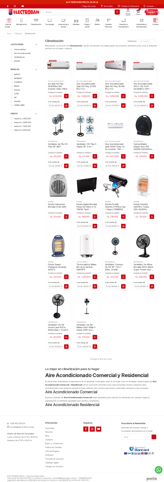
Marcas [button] (15, 69)
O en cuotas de (53, 102)
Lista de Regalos (52, 448)
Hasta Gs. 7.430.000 (22, 126)
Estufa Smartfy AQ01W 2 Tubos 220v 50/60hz (141, 207)
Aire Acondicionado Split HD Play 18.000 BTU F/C (115, 86)
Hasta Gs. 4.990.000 (22, 122)
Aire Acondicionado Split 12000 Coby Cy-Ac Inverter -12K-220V (115, 146)
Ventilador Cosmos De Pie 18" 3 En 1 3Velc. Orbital (114, 267)
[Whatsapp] (158, 470)
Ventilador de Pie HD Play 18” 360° (58, 145)
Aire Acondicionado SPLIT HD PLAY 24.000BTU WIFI (143, 86)
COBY (16, 94)
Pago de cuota (88, 6)
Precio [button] (14, 113)
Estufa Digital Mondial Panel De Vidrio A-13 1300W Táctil (86, 207)
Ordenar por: (132, 41)
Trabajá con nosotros (128, 6)
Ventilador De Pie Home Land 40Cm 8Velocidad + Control (58, 327)
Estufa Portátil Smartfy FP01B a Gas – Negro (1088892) (115, 207)
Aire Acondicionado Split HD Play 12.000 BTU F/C (86, 86)
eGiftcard (49, 452)
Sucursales (107, 6)
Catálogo (18, 33)
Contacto (49, 436)
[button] (138, 12)
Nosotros (49, 429)
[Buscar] (117, 12)
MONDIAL (18, 78)
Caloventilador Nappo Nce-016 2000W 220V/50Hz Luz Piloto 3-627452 (143, 146)
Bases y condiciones (54, 440)
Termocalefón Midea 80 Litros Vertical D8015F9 (86, 267)
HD (15, 97)
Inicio (9, 33)
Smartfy (17, 101)
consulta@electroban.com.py (20, 424)
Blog (47, 432)
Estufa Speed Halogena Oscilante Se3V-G (57, 267)
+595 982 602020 (16, 420)
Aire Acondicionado (56, 81)
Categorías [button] (17, 44)
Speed (17, 90)
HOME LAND (19, 105)
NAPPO (17, 74)
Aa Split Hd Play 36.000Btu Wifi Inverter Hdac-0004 (57, 86)
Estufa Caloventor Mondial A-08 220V (57, 205)
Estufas (51, 202)
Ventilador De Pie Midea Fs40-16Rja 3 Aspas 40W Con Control (85, 327)
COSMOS (18, 82)
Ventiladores (53, 141)
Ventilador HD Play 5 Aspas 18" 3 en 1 (86, 145)
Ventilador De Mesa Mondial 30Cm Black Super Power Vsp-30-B (143, 267)
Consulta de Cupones (54, 455)
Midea (16, 86)
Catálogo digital (51, 459)
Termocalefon (81, 262)
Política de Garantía (53, 444)
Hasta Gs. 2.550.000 (22, 118)
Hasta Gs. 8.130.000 (22, 130)
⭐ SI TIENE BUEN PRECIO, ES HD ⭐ (82, 2)
